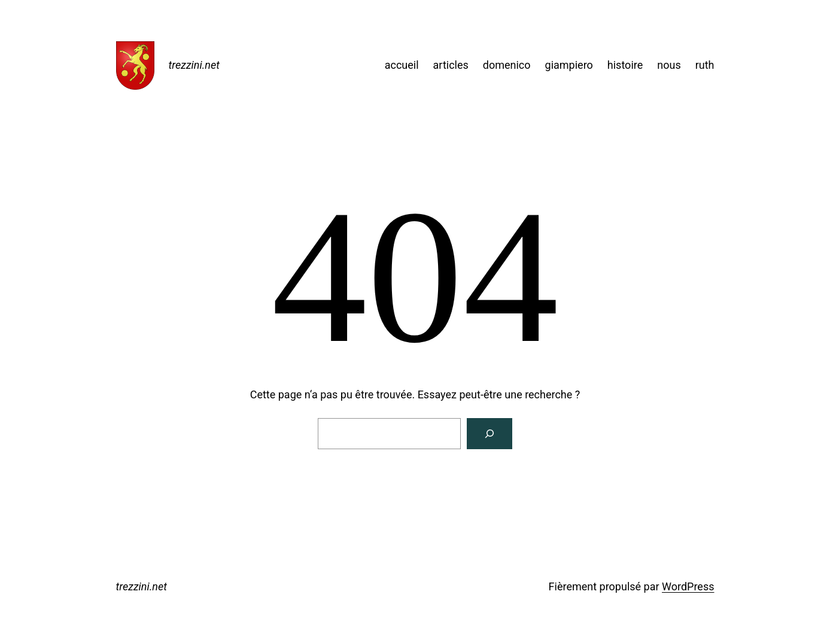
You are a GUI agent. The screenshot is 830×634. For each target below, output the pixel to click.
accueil (402, 65)
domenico (507, 65)
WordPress (688, 586)
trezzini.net (194, 65)
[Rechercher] (489, 433)
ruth (705, 65)
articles (451, 65)
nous (668, 65)
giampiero (569, 65)
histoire (625, 65)
